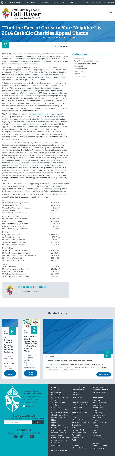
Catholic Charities (59, 2)
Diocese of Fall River (12, 2)
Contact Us (30, 406)
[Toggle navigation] (110, 13)
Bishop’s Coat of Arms (59, 425)
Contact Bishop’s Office (59, 428)
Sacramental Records (59, 440)
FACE (74, 440)
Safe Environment (78, 410)
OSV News (96, 433)
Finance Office (77, 407)
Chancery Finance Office (60, 410)
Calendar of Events (99, 415)
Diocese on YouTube (99, 423)
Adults (74, 427)
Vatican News (97, 435)
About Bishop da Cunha (59, 415)
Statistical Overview (58, 395)
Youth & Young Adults (79, 433)
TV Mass (95, 420)
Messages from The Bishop (85, 64)
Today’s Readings (98, 438)
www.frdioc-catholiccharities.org (41, 114)
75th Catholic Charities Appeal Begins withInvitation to (30, 343)
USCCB (95, 428)
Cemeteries (76, 395)
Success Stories (80, 69)
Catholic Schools (74, 2)
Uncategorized (80, 76)
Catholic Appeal (98, 448)
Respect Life (76, 435)
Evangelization (45, 2)
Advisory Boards (57, 435)
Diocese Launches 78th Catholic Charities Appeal (68, 361)
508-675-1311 (32, 403)
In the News (79, 59)
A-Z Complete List (78, 387)
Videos (77, 74)
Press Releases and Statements (86, 61)
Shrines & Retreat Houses (60, 438)
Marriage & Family (78, 430)
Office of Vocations (79, 420)
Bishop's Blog (79, 66)
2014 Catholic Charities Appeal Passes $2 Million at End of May (9, 344)
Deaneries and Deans (58, 430)
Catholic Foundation (30, 2)
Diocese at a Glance (58, 390)
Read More (10, 373)
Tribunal (74, 417)
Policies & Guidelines (58, 433)
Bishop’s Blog (56, 423)
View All (95, 425)
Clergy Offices (77, 397)
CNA (94, 430)
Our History (55, 405)
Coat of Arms (56, 392)
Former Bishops (57, 407)
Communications (78, 400)
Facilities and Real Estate (80, 405)
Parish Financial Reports (59, 412)
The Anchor (96, 418)
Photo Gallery (79, 71)
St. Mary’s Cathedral (58, 402)
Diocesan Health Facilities (92, 2)
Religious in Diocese (99, 392)
